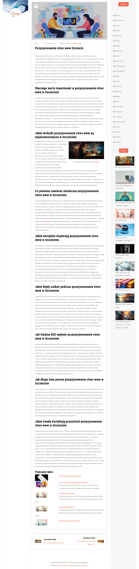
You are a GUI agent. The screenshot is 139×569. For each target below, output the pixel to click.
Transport (118, 112)
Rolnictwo (118, 91)
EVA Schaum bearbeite (123, 290)
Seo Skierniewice (121, 220)
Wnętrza (118, 137)
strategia (47, 221)
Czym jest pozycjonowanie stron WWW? (73, 482)
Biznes (117, 15)
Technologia (119, 106)
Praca (117, 76)
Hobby (117, 41)
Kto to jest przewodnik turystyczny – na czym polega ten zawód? (122, 324)
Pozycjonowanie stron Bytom (69, 521)
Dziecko (118, 31)
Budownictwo (119, 20)
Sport (117, 101)
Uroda (117, 127)
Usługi (117, 132)
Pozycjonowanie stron (66, 493)
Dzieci (117, 25)
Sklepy (117, 96)
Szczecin (96, 162)
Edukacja (118, 36)
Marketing (77, 43)
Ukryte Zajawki (120, 122)
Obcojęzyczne (120, 71)
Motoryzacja (119, 61)
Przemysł (118, 86)
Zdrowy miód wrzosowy (122, 167)
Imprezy (117, 46)
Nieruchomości (120, 66)
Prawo (117, 81)
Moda (117, 56)
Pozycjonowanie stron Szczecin (70, 476)
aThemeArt (83, 565)
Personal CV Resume (64, 565)
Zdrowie (118, 142)
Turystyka (118, 117)
